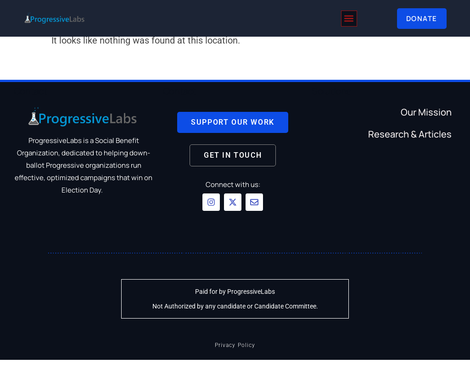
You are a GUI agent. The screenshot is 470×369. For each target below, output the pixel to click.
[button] (349, 19)
